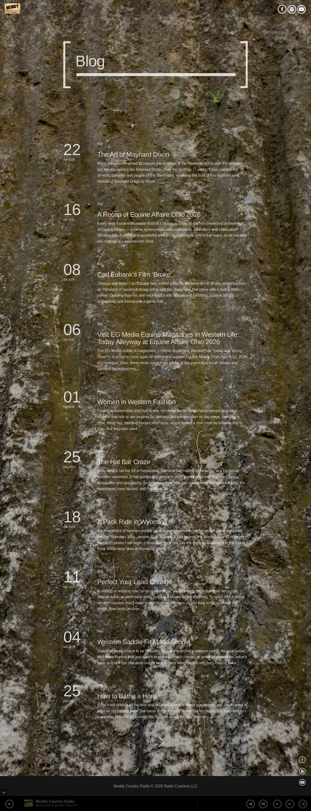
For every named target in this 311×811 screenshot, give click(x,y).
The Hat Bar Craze (123, 462)
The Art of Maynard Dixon (133, 154)
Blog (100, 144)
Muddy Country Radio (55, 801)
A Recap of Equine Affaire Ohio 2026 (149, 214)
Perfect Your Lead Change (134, 582)
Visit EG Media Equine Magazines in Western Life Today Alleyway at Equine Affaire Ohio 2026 (167, 338)
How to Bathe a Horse (128, 696)
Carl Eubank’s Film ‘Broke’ (134, 274)
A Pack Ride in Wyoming (132, 522)
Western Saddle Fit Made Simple (143, 642)
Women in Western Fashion (136, 402)
